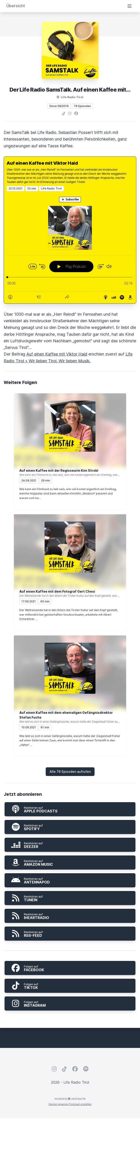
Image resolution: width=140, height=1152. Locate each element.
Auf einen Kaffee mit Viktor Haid (42, 163)
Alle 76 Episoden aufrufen (70, 771)
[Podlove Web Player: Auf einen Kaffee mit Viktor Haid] (70, 247)
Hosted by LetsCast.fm (70, 1098)
